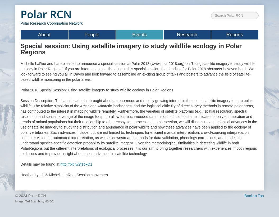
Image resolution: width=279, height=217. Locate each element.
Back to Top (254, 196)
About (44, 34)
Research (187, 34)
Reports (234, 34)
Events (139, 34)
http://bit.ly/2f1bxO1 (76, 164)
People (91, 34)
